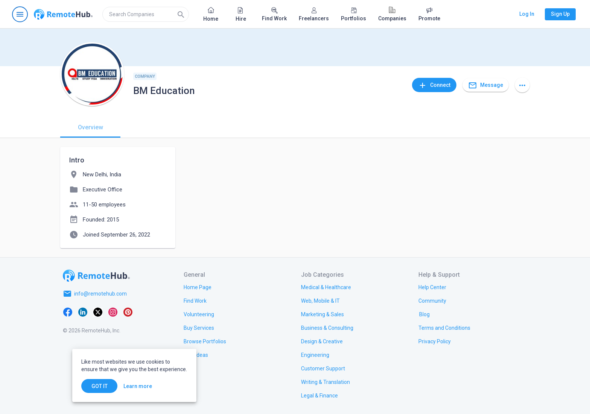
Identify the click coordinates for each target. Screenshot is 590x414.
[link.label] (432, 287)
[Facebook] (67, 311)
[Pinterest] (127, 311)
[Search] (181, 14)
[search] (145, 14)
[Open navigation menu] (20, 14)
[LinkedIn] (82, 311)
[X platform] (97, 311)
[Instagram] (112, 311)
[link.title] (197, 287)
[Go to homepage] (63, 14)
